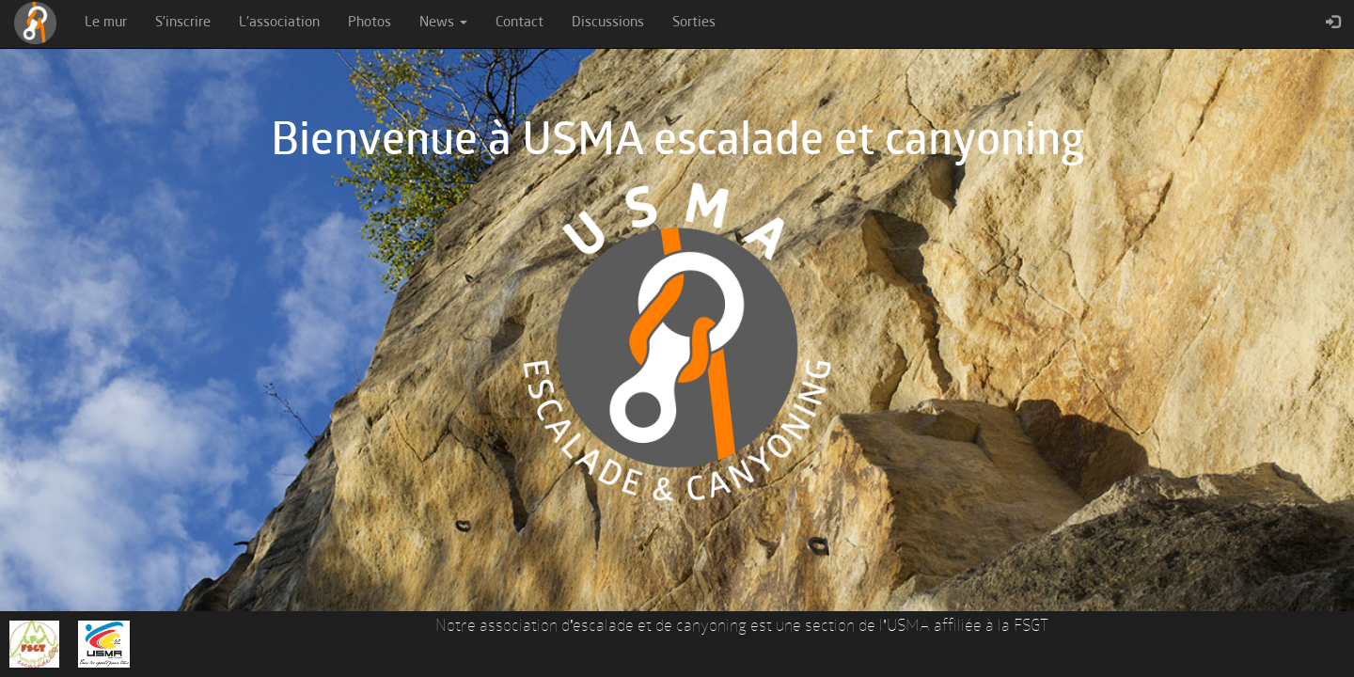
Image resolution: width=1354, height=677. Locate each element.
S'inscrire (183, 23)
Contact (519, 23)
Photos (369, 23)
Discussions (608, 23)
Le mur (106, 23)
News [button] (443, 23)
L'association (279, 23)
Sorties (694, 23)
